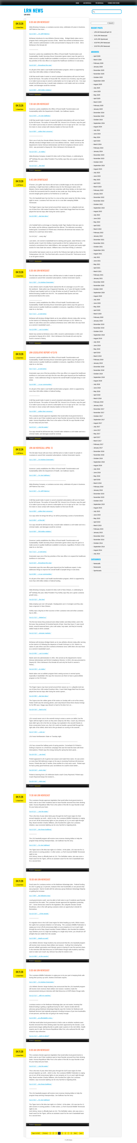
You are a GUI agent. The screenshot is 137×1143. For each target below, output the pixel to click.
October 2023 (98, 162)
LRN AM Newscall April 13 (41, 447)
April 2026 (97, 56)
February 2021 (98, 275)
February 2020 (98, 317)
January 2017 (98, 448)
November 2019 (99, 328)
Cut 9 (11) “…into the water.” (39, 427)
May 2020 (97, 307)
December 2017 (99, 409)
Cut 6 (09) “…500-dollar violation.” (40, 90)
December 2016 (99, 451)
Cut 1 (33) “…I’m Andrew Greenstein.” (41, 282)
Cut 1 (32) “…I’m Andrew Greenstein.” (41, 982)
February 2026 (98, 63)
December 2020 (99, 282)
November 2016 (99, 455)
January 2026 (98, 67)
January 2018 (98, 405)
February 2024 (98, 148)
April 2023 (97, 183)
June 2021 (97, 261)
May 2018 (97, 391)
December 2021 (99, 239)
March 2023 (97, 187)
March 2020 (97, 314)
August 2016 (98, 465)
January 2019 (98, 363)
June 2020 (97, 303)
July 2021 (97, 257)
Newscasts (38, 94)
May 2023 (97, 180)
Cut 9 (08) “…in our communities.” (40, 384)
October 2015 (98, 501)
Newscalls (37, 785)
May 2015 (97, 518)
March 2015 (97, 525)
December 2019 (99, 324)
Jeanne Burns (20, 27)
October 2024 (98, 120)
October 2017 (98, 416)
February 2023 (98, 190)
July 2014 (97, 554)
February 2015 (98, 529)
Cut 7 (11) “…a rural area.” (38, 314)
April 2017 (97, 437)
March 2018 (97, 398)
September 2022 (99, 208)
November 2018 (99, 370)
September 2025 (99, 81)
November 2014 (99, 539)
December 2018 (99, 367)
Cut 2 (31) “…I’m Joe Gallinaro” (39, 845)
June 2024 (97, 134)
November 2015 (99, 497)
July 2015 (97, 511)
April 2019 (97, 352)
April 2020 (97, 310)
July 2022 (97, 215)
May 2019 (97, 349)
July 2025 (97, 88)
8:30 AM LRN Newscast (39, 22)
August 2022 (98, 211)
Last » (81, 1133)
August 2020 (98, 296)
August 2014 (98, 550)
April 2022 (97, 225)
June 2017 (97, 430)
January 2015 (98, 532)
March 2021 (97, 271)
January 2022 (98, 236)
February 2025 (98, 105)
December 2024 (99, 112)
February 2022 (98, 232)
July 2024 (97, 130)
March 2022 (97, 229)
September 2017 (99, 419)
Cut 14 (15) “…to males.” (37, 151)
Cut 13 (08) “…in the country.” (39, 956)
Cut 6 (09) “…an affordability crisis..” (41, 1018)
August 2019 (98, 338)
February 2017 (98, 444)
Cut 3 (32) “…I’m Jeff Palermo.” (39, 34)
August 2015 (98, 508)
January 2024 (98, 151)
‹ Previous (45, 1133)
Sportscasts (38, 261)
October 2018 (98, 374)
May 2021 (97, 264)
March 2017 (97, 441)
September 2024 (99, 123)
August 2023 (98, 169)
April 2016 (97, 479)
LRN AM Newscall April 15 (102, 32)
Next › (75, 1133)
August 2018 (98, 381)
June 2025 (97, 91)
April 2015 (97, 522)
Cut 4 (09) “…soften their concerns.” (41, 131)
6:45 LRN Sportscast (38, 179)
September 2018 (99, 377)
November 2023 (99, 158)
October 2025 (98, 77)
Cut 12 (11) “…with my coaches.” (40, 995)
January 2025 (98, 109)
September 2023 (99, 165)
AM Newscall (87, 3)
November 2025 (99, 74)
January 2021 (98, 278)
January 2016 (98, 490)
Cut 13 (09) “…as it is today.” (39, 329)
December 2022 (99, 197)
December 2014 (99, 536)
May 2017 (97, 434)
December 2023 (99, 155)
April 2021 (97, 268)
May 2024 (97, 137)
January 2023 (98, 194)
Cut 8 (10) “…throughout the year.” (40, 65)
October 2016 (98, 458)
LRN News (33, 10)
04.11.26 (19, 796)
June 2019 (97, 345)
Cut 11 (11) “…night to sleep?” (39, 1036)
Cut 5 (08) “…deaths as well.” (39, 938)
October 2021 (98, 247)
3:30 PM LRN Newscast (102, 46)
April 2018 (97, 395)
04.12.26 (19, 449)
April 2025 (97, 98)
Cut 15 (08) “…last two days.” (39, 216)
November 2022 (99, 201)
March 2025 (97, 102)
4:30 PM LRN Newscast (102, 43)
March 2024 (97, 144)
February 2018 (98, 402)
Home (77, 3)
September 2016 (99, 462)
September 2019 (99, 335)
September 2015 (99, 504)
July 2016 (97, 469)
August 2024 (98, 127)
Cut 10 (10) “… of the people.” (39, 913)
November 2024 (99, 116)
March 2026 (97, 60)
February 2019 (98, 359)
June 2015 (97, 515)
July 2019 (97, 342)
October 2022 (98, 204)
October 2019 (98, 331)
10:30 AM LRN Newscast (39, 879)
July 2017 (97, 427)
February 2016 (98, 487)
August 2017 (98, 423)
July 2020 (97, 299)
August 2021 (98, 254)
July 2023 (97, 172)
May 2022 (97, 222)
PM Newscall (99, 3)
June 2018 (97, 388)
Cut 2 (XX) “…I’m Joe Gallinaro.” (40, 116)
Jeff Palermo (20, 185)
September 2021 (99, 250)
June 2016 (97, 472)
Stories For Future (113, 3)
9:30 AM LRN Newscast (39, 970)
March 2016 (97, 483)
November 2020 (99, 285)
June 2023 (97, 176)
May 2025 (97, 95)
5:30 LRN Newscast (100, 35)
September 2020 (99, 292)
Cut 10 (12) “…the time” (37, 165)
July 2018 (97, 384)
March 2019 (97, 356)
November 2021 (99, 243)
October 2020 (98, 289)
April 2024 (97, 141)
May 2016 (97, 476)
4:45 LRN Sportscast (101, 39)
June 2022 (97, 218)
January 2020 (98, 321)
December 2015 (99, 494)
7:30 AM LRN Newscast (39, 104)
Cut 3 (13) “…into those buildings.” (40, 829)
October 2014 (98, 543)
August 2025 (98, 84)
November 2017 (99, 412)
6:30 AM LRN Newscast (39, 270)
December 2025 (99, 70)
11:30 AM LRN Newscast (39, 795)
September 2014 (99, 546)
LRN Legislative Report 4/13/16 (43, 352)
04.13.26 (19, 23)
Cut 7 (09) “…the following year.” (40, 896)
